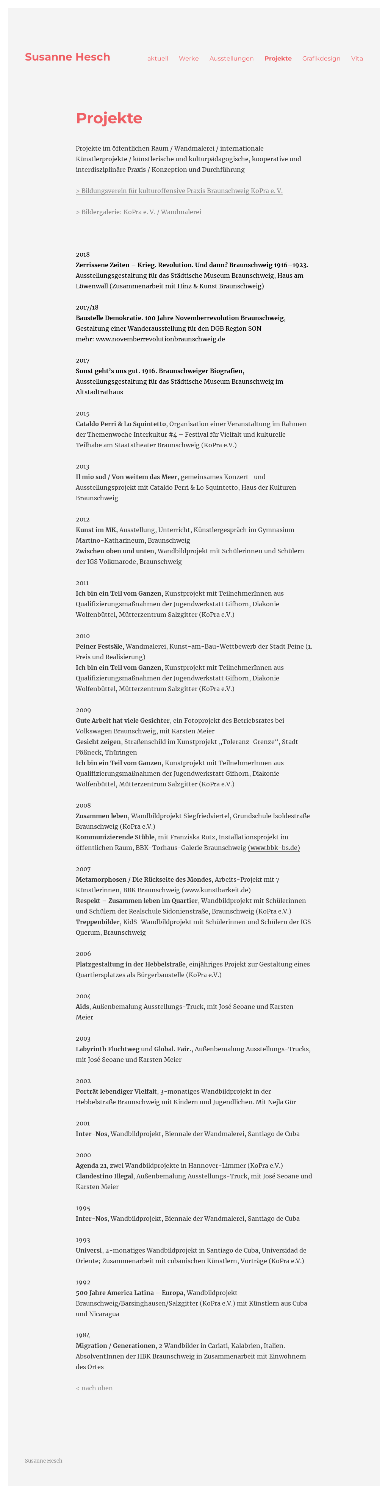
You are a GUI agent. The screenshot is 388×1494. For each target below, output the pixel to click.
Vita (357, 58)
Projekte (278, 58)
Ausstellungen (232, 58)
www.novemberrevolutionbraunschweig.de (160, 339)
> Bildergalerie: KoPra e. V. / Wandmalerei (138, 212)
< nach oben (94, 1388)
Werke (189, 58)
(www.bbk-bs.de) (274, 847)
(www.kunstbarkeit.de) (216, 890)
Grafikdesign (321, 58)
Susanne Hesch (67, 56)
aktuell (157, 58)
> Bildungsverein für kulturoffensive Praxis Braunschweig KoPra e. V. (179, 191)
